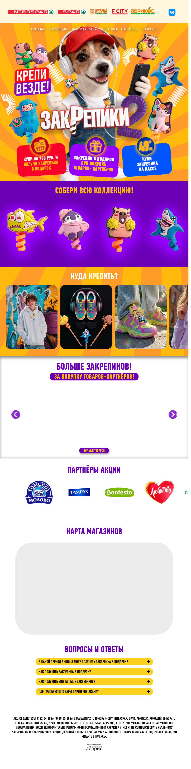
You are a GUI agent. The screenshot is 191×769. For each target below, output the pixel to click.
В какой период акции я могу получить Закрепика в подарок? (85, 666)
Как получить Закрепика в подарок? (71, 680)
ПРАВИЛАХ (100, 737)
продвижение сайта (98, 744)
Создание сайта (89, 744)
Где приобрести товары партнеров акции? (76, 702)
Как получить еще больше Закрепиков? (74, 691)
